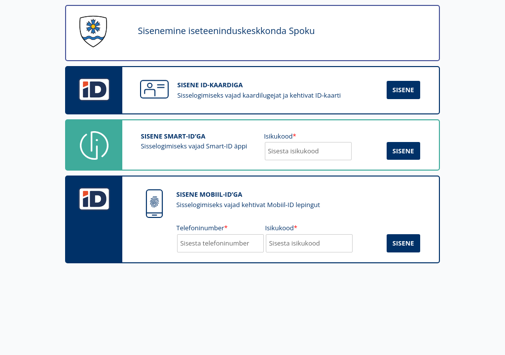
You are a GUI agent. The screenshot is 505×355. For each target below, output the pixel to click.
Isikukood (281, 227)
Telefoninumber (201, 227)
